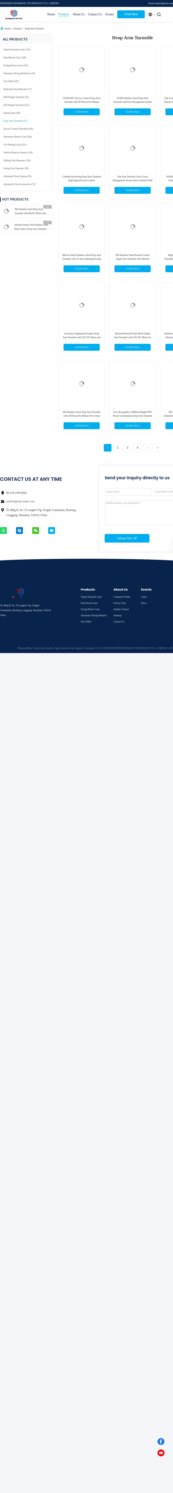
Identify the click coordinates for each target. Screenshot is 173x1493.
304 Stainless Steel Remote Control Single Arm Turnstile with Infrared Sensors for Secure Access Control (132, 259)
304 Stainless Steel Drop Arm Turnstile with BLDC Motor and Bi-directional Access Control (31, 211)
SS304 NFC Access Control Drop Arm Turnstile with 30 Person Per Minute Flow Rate (81, 102)
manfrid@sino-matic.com (20, 501)
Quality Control (121, 609)
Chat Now (131, 14)
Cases (144, 597)
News (143, 603)
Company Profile (121, 597)
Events (109, 14)
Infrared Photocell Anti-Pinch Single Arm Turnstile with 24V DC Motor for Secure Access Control (132, 337)
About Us (79, 14)
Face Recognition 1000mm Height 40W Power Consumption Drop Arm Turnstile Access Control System (132, 416)
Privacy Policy (25, 648)
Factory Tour (119, 603)
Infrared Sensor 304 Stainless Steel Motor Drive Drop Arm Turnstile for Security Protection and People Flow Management (31, 227)
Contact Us (95, 14)
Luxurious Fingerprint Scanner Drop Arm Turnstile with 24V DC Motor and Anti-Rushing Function (82, 337)
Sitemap (117, 615)
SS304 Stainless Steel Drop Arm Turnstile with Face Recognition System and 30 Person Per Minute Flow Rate (132, 102)
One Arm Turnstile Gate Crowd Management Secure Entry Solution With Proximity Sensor (133, 180)
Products (63, 14)
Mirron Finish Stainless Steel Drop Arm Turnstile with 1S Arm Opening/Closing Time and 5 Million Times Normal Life (81, 259)
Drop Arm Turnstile (34, 28)
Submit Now (127, 538)
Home (51, 14)
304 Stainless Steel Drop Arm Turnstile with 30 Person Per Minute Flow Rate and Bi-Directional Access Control (82, 416)
